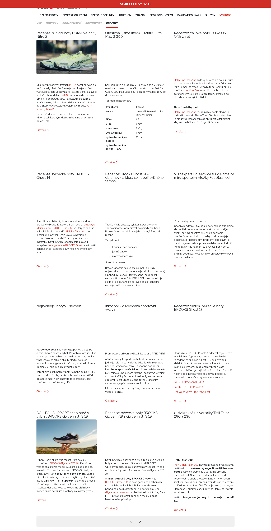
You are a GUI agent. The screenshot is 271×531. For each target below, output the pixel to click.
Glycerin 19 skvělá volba (118, 492)
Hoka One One (190, 90)
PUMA (72, 85)
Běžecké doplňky (102, 15)
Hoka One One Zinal (185, 80)
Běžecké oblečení (75, 15)
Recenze (112, 23)
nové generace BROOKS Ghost (65, 245)
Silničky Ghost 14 (74, 231)
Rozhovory (93, 23)
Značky (140, 15)
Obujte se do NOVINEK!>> (135, 3)
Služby (210, 15)
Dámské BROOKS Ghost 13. (189, 382)
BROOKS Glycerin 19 (116, 482)
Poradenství (71, 23)
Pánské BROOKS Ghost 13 (188, 387)
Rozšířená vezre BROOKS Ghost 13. (194, 392)
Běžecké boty (49, 15)
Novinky (52, 23)
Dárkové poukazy (189, 15)
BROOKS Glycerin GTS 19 (64, 463)
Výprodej (225, 15)
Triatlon (125, 15)
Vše (39, 23)
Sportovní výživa (161, 15)
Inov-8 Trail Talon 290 (186, 464)
